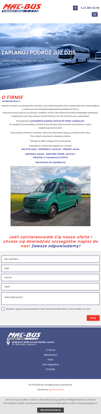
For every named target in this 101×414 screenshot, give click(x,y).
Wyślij (93, 318)
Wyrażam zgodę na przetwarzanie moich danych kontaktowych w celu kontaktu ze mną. (48, 309)
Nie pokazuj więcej (50, 409)
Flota (50, 359)
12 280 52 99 (91, 8)
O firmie (50, 350)
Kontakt (50, 369)
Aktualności (50, 354)
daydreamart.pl (56, 389)
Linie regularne (50, 364)
